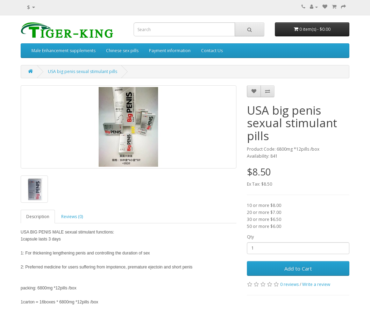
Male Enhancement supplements (63, 50)
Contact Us (212, 50)
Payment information (170, 50)
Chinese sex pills (122, 50)
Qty (250, 237)
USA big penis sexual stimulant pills (82, 71)
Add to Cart (298, 268)
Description (37, 217)
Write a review (316, 284)
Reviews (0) (72, 217)
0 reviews (289, 284)
